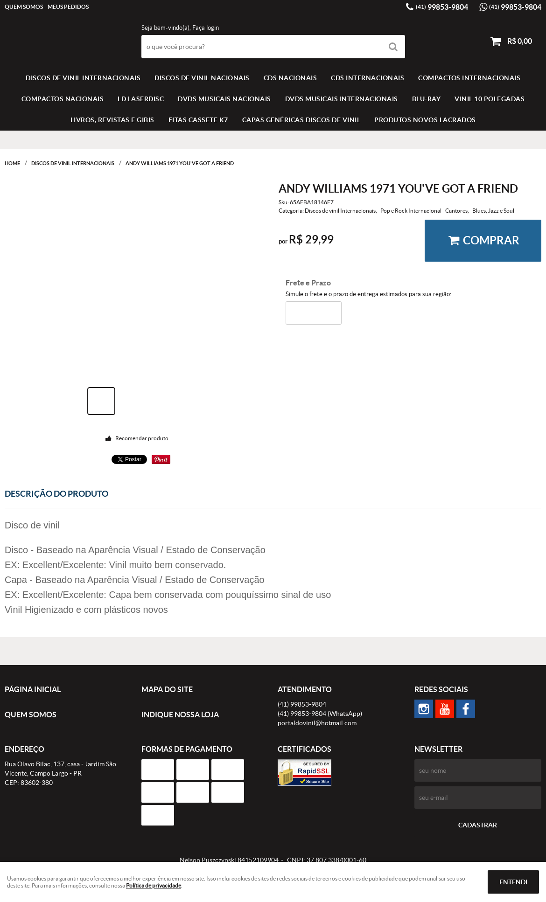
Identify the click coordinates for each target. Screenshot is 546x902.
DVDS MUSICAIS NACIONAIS (224, 99)
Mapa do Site (167, 689)
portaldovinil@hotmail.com (317, 723)
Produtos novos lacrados (425, 120)
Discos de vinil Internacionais (83, 78)
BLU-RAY (426, 99)
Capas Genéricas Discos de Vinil (301, 120)
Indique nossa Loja (180, 714)
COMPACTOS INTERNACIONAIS (469, 78)
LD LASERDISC (141, 99)
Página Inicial (33, 689)
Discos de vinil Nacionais (202, 78)
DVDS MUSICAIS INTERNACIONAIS (341, 99)
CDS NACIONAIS (290, 78)
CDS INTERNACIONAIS (367, 78)
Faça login (205, 27)
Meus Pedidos (68, 7)
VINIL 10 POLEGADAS (490, 99)
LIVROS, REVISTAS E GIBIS (112, 120)
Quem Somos (24, 7)
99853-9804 (442, 7)
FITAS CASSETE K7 (198, 120)
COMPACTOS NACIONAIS (62, 99)
